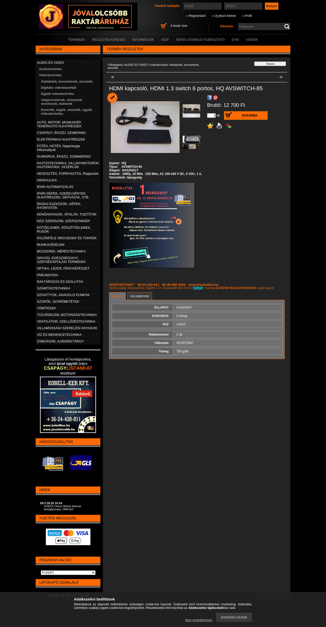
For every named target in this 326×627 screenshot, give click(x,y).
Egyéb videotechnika (57, 94)
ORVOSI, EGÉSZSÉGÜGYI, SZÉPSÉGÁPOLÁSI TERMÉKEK (61, 260)
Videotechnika (159, 64)
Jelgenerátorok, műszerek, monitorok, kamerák (62, 102)
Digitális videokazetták (58, 87)
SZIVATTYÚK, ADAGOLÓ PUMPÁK (63, 295)
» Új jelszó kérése (224, 16)
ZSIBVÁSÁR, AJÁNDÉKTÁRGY (60, 341)
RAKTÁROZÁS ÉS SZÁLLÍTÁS (60, 282)
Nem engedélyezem (198, 620)
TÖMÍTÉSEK (46, 308)
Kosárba (249, 115)
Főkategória (115, 64)
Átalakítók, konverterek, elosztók (66, 81)
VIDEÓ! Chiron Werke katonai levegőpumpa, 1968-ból (62, 508)
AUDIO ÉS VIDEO (136, 64)
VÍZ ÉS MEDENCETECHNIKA (59, 335)
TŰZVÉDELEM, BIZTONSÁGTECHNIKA (67, 315)
